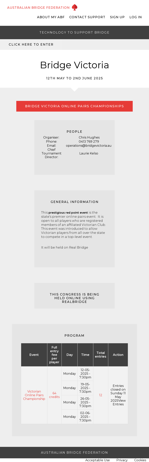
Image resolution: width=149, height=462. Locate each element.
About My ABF (51, 17)
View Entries (119, 402)
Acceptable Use (97, 460)
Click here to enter (31, 44)
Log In (135, 17)
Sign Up (117, 17)
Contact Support (87, 17)
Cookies (140, 460)
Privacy (122, 460)
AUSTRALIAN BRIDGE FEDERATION (38, 8)
